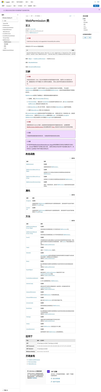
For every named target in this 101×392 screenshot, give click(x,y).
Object (30, 58)
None (47, 98)
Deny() (27, 261)
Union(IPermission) (30, 329)
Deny (53, 127)
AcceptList (35, 113)
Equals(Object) (29, 269)
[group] (50, 53)
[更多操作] (74, 16)
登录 (98, 2)
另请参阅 (86, 30)
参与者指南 (34, 378)
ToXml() (27, 323)
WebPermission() (29, 164)
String (38, 205)
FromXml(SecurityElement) (32, 278)
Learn (27, 16)
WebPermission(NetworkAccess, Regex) (43, 144)
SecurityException (44, 255)
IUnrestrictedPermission (34, 67)
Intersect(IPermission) (31, 292)
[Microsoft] (3, 2)
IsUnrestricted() (29, 303)
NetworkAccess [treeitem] (6, 31)
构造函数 (86, 22)
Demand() (28, 252)
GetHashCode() (29, 283)
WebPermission (29, 88)
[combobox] (10, 18)
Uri (32, 146)
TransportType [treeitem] (6, 37)
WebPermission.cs (33, 32)
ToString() (28, 316)
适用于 (85, 28)
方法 (85, 26)
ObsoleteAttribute (32, 62)
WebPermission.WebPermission (35, 127)
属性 (85, 24)
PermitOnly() (29, 308)
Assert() (28, 237)
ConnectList (30, 113)
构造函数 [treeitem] (6, 44)
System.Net (33, 29)
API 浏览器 (37, 16)
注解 (85, 20)
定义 (85, 18)
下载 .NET (96, 6)
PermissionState (42, 90)
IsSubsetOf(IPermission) (31, 297)
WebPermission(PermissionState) (33, 182)
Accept (53, 115)
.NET (32, 16)
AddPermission (32, 103)
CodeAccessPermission (39, 58)
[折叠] (17, 15)
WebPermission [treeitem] (7, 42)
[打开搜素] (95, 2)
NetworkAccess (34, 107)
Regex (42, 205)
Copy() (27, 247)
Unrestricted (46, 101)
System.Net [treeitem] (5, 23)
